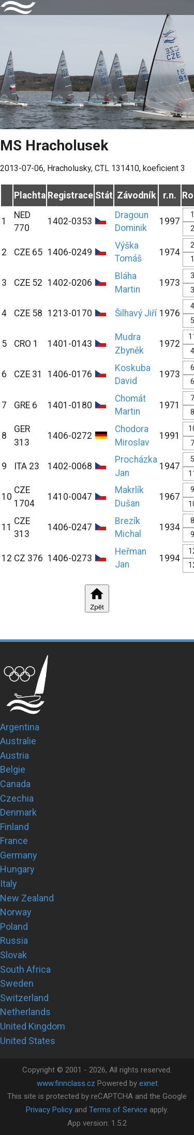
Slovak (13, 954)
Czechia (17, 798)
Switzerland (24, 997)
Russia (14, 940)
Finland (14, 826)
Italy (8, 883)
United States (27, 1040)
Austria (14, 755)
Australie (18, 740)
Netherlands (25, 1011)
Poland (14, 926)
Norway (16, 912)
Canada (15, 783)
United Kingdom (32, 1026)
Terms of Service (118, 1109)
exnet (148, 1083)
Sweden (17, 983)
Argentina (19, 727)
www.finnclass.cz (66, 1083)
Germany (18, 855)
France (14, 840)
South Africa (25, 969)
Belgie (12, 769)
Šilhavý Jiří (136, 313)
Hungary (17, 869)
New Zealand (27, 898)
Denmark (18, 812)
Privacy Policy (49, 1109)
